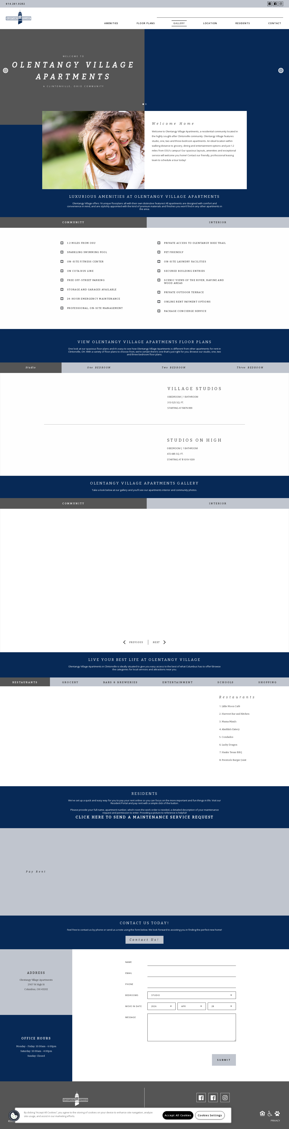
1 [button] (144, 105)
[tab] (31, 367)
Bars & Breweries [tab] (120, 682)
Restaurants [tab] (25, 682)
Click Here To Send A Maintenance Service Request (145, 817)
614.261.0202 (15, 3)
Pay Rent (36, 871)
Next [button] (280, 70)
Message (130, 1017)
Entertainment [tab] (177, 682)
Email (128, 973)
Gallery (179, 23)
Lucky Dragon (229, 744)
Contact (274, 23)
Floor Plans (146, 23)
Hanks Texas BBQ (232, 752)
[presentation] (167, 1059)
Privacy (275, 1120)
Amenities (111, 23)
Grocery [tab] (70, 682)
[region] (123, 1115)
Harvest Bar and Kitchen (235, 713)
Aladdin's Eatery (231, 729)
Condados (227, 737)
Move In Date (133, 1006)
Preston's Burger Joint (234, 760)
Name (128, 962)
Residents (243, 23)
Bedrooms (131, 995)
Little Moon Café (231, 706)
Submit (224, 1059)
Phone (129, 984)
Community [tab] (73, 222)
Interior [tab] (218, 222)
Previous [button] (5, 70)
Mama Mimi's (229, 721)
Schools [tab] (225, 682)
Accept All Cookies (178, 1115)
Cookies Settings (210, 1115)
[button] (14, 1116)
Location (210, 23)
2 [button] (147, 105)
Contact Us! (144, 940)
